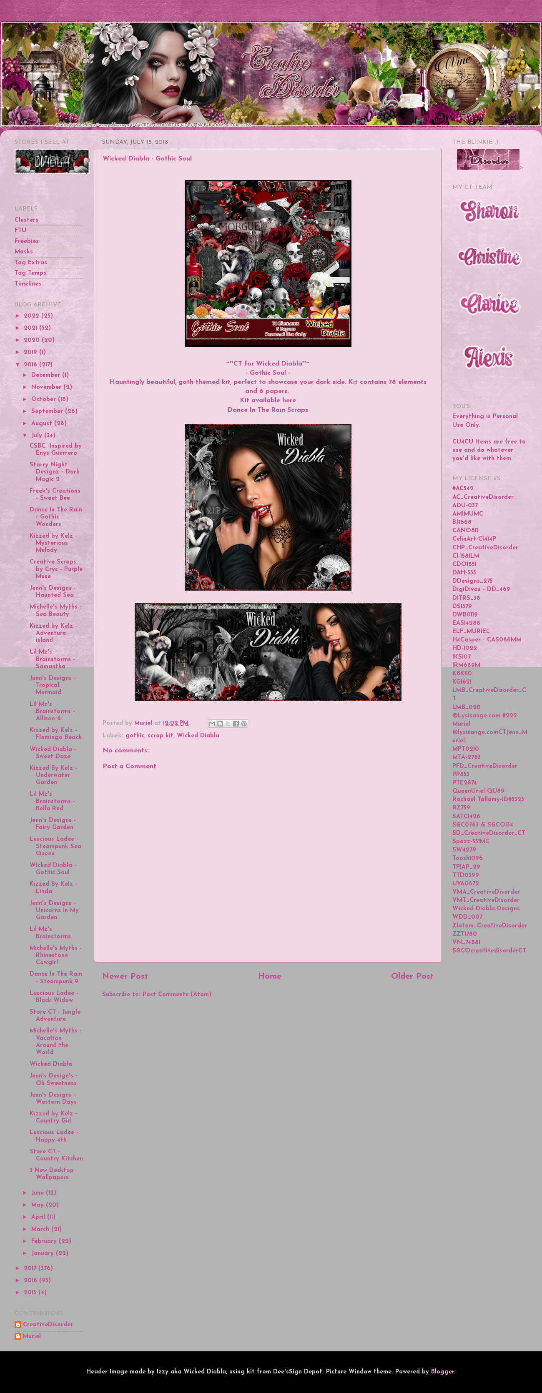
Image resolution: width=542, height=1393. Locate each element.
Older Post (412, 976)
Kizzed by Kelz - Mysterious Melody (53, 543)
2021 (31, 328)
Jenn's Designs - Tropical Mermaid (53, 685)
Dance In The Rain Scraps (268, 410)
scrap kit (160, 736)
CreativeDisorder (48, 1325)
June (38, 1193)
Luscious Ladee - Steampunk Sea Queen (55, 846)
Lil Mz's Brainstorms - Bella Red (52, 801)
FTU (20, 231)
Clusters (26, 220)
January (43, 1253)
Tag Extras (31, 263)
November (47, 387)
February (45, 1241)
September (48, 411)
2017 (31, 1268)
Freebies (27, 241)
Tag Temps (30, 273)
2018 (31, 365)
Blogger (442, 1372)
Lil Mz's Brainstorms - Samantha (52, 659)
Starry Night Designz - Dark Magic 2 (55, 472)
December (46, 375)
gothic (134, 736)
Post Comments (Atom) (177, 995)
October (44, 399)
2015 (31, 1293)
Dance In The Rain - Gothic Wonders (56, 517)
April (39, 1217)
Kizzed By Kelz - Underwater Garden (53, 775)
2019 (31, 352)
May (38, 1205)
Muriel (32, 1336)
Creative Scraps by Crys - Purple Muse (56, 569)
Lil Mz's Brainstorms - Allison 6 (52, 712)
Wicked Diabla (198, 736)
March (41, 1229)
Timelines (28, 284)
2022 (32, 316)
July (37, 436)
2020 (33, 340)
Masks (24, 252)
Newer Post (125, 976)
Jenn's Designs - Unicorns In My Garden (54, 910)
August (42, 424)
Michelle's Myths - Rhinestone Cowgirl (56, 955)
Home (269, 976)
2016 (31, 1281)
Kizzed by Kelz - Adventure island (53, 633)
